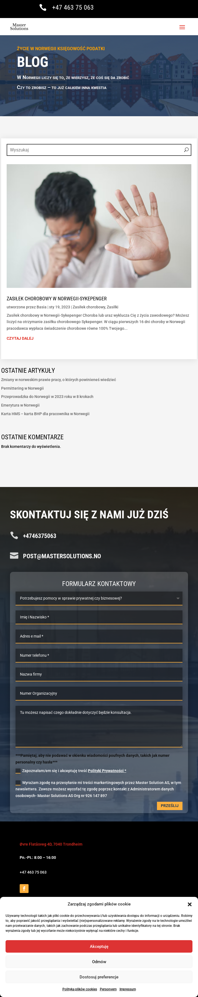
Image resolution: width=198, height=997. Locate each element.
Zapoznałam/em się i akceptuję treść (71, 770)
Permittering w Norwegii (22, 388)
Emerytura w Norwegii (20, 405)
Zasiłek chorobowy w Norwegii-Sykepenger (57, 298)
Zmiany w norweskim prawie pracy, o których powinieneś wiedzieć (58, 379)
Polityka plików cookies (79, 989)
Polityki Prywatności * (107, 770)
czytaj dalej (20, 338)
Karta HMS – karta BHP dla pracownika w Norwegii (45, 414)
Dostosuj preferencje (99, 977)
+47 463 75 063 (73, 7)
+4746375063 (39, 535)
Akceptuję (99, 946)
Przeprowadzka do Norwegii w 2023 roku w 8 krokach (47, 396)
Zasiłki (112, 307)
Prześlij (170, 805)
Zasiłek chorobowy (89, 307)
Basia (42, 307)
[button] (189, 904)
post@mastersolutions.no (62, 556)
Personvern (108, 989)
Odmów (99, 961)
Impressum (128, 989)
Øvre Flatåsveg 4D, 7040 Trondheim (51, 844)
